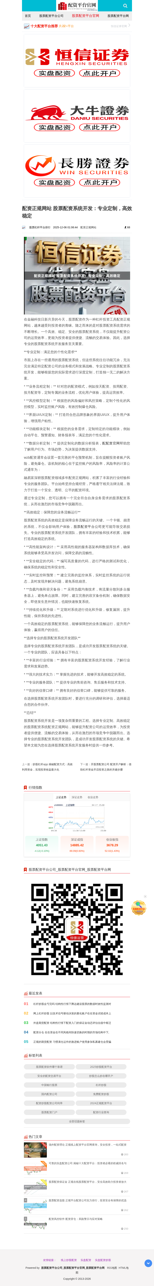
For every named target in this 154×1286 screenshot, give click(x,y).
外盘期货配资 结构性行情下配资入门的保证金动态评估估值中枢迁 (72, 1023)
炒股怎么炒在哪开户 (101, 1076)
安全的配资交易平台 (49, 1076)
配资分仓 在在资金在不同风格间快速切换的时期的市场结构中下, (71, 1032)
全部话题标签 (77, 1121)
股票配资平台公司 (51, 16)
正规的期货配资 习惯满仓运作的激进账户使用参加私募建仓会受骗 (72, 1042)
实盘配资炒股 (103, 1260)
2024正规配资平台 (101, 1103)
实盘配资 (86, 1260)
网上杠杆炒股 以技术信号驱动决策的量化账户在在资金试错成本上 (72, 1013)
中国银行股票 (49, 1085)
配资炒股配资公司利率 (49, 1103)
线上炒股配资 (69, 1260)
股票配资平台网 (118, 16)
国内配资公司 (49, 1094)
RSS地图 (112, 1268)
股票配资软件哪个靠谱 (49, 1067)
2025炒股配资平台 (101, 1067)
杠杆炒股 (101, 1085)
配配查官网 (111, 443)
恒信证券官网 (120, 25)
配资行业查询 (101, 1112)
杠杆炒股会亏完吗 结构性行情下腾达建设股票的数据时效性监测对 (72, 1004)
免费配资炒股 (101, 1094)
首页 (28, 16)
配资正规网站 (88, 227)
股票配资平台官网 (85, 15)
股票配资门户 (49, 1112)
